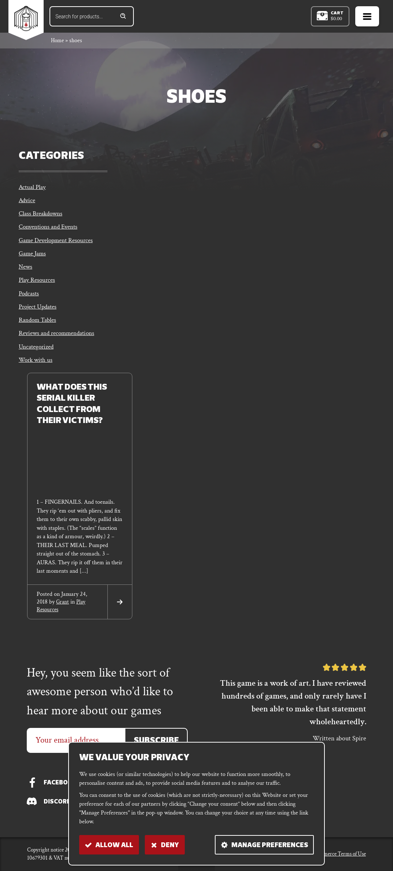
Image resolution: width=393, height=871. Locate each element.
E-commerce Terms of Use (337, 853)
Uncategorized (37, 351)
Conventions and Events (51, 229)
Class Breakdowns (42, 216)
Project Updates (39, 311)
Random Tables (39, 324)
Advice (28, 202)
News (26, 270)
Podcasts (29, 297)
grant (63, 607)
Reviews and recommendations (60, 338)
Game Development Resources (59, 243)
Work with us (37, 365)
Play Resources (38, 284)
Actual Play (33, 189)
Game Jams (33, 256)
